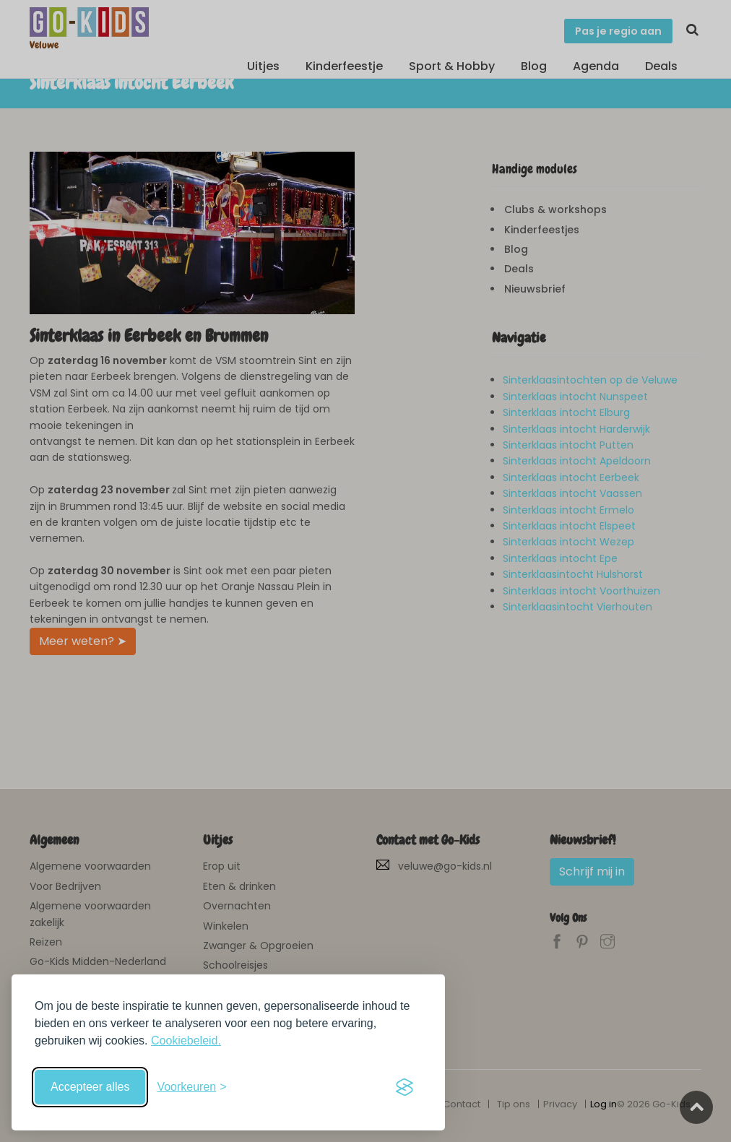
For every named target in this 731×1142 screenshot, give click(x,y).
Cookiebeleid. (186, 1040)
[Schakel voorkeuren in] (191, 1087)
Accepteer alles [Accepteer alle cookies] (90, 1087)
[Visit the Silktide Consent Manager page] (404, 1087)
